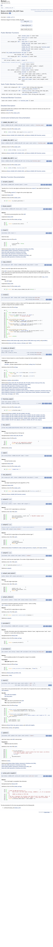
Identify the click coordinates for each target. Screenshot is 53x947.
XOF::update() (5, 690)
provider (24, 72)
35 (10, 638)
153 (10, 537)
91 (10, 147)
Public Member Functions (35, 9)
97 (10, 286)
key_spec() (16, 725)
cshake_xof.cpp (17, 219)
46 (10, 407)
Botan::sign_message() (7, 394)
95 (10, 466)
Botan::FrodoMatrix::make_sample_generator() (20, 547)
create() (9, 380)
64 (10, 239)
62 (10, 664)
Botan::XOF (10, 195)
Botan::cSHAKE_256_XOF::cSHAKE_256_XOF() (12, 416)
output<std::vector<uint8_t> (19, 615)
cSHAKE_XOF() (27, 418)
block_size (25, 37)
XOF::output (5, 605)
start (23, 73)
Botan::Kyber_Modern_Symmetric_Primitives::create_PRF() (16, 384)
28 (10, 307)
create (24, 87)
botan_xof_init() (12, 343)
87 (9, 113)
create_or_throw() (21, 343)
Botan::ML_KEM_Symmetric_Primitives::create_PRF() (14, 386)
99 (10, 488)
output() (34, 188)
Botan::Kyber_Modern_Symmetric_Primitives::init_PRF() (15, 250)
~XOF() (29, 343)
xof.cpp (16, 307)
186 (10, 584)
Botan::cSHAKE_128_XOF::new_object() (11, 419)
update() (13, 192)
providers (25, 94)
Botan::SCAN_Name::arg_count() (32, 340)
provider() (44, 340)
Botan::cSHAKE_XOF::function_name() (36, 135)
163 (10, 511)
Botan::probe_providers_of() (14, 672)
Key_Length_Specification (13, 52)
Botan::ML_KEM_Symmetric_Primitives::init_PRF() (14, 252)
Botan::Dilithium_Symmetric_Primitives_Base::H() (14, 390)
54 (10, 367)
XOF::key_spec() (8, 696)
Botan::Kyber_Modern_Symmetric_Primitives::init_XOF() (15, 255)
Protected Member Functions (40, 11)
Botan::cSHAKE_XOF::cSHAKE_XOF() (15, 135)
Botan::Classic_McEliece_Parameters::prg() (39, 392)
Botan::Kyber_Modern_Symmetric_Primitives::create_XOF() (16, 387)
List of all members (49, 11)
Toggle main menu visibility (2, 5)
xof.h (15, 239)
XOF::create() (10, 110)
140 (10, 746)
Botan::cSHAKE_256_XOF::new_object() (32, 419)
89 (10, 129)
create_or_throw (26, 90)
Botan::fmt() (10, 725)
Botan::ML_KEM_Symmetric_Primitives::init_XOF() (14, 257)
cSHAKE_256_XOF (9, 7)
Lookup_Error (32, 364)
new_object (25, 56)
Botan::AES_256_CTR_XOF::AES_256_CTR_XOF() (20, 382)
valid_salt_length (27, 79)
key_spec (24, 52)
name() (21, 725)
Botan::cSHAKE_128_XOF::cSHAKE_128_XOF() (19, 413)
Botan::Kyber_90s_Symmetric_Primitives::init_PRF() (21, 249)
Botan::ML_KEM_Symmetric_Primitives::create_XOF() (14, 389)
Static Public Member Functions (46, 9)
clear (23, 39)
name (23, 54)
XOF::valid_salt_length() (10, 694)
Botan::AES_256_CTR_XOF (17, 435)
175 (10, 612)
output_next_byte (26, 68)
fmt (24, 715)
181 (10, 562)
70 (10, 705)
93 (10, 164)
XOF (19, 41)
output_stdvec (25, 70)
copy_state (25, 41)
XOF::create (19, 372)
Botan (2, 7)
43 (10, 197)
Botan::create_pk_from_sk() (38, 382)
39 (10, 219)
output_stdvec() (43, 547)
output (23, 60)
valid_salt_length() (29, 725)
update (23, 77)
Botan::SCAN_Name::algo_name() (15, 340)
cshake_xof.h (10, 17)
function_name (25, 45)
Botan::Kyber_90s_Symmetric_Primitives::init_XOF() (14, 253)
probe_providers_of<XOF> (18, 668)
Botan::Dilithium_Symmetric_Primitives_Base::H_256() (15, 392)
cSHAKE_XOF (11, 132)
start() (10, 447)
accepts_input (25, 35)
